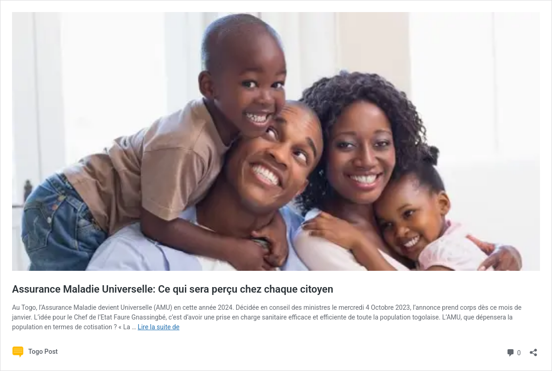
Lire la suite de (158, 327)
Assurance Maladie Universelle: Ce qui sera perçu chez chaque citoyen (172, 289)
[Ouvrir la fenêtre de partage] (533, 349)
